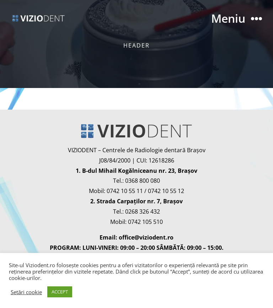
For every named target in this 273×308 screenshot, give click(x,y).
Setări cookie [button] (26, 292)
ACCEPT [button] (60, 291)
